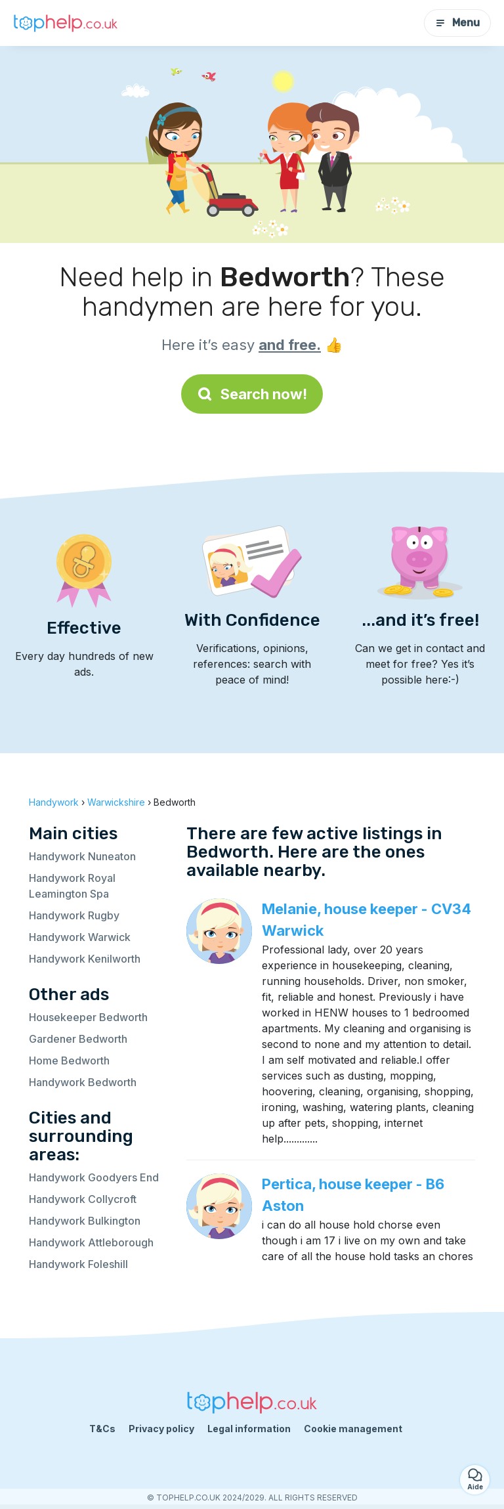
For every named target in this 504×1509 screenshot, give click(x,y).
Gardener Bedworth (78, 1038)
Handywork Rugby (74, 915)
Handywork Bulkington (84, 1220)
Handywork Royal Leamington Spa (72, 885)
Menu (457, 22)
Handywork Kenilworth (84, 958)
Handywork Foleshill (78, 1264)
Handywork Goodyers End (94, 1177)
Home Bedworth (69, 1060)
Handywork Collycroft (82, 1199)
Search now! (252, 394)
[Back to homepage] (65, 23)
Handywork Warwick (80, 937)
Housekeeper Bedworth (88, 1017)
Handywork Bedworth (82, 1082)
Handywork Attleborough (91, 1242)
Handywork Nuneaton (82, 856)
